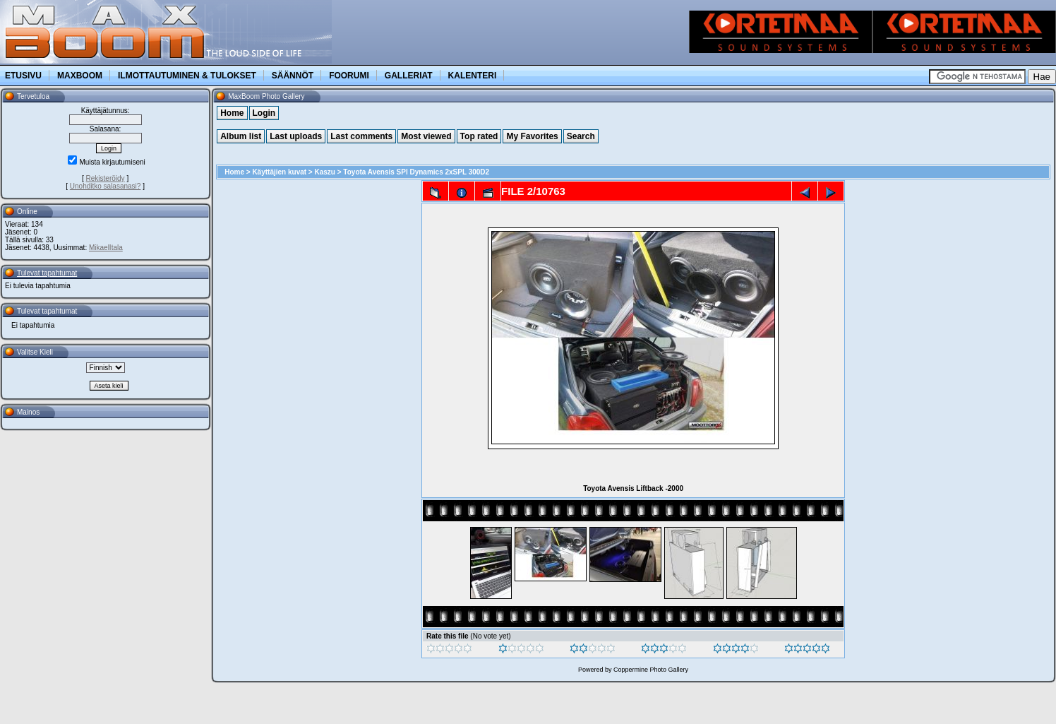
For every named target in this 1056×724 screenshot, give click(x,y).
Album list (240, 136)
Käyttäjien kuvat (279, 172)
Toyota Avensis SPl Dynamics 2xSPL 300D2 (416, 172)
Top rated (479, 136)
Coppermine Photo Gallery (650, 669)
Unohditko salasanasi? (105, 186)
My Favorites (532, 136)
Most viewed (426, 136)
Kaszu (325, 172)
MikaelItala (106, 247)
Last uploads (296, 136)
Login (264, 113)
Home (232, 113)
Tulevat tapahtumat (47, 273)
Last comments (361, 136)
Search (581, 136)
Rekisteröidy (105, 178)
